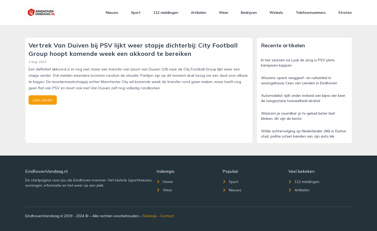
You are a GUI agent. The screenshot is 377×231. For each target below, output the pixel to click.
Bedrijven (249, 12)
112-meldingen (165, 12)
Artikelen (198, 12)
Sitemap (150, 216)
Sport (136, 12)
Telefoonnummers (311, 12)
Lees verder (43, 100)
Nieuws (112, 12)
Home (165, 181)
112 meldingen (303, 181)
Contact (167, 216)
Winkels (276, 12)
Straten (345, 12)
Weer (223, 12)
